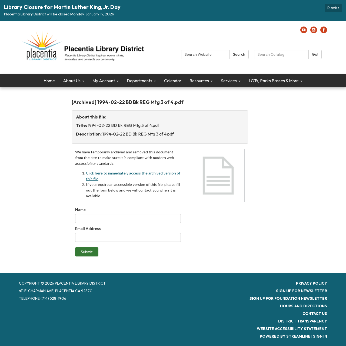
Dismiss (333, 8)
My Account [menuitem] (103, 80)
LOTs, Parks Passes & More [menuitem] (274, 80)
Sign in (320, 336)
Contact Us (314, 313)
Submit (87, 251)
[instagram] (313, 31)
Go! (315, 54)
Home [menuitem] (49, 80)
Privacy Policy (311, 283)
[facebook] (323, 31)
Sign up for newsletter (301, 290)
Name (80, 209)
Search (239, 54)
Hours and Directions (303, 306)
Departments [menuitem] (139, 80)
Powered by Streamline (285, 336)
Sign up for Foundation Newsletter (288, 298)
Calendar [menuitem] (172, 80)
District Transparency (302, 321)
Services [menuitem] (229, 80)
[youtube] (303, 31)
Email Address (88, 228)
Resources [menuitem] (199, 80)
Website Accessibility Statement (292, 328)
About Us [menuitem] (72, 80)
